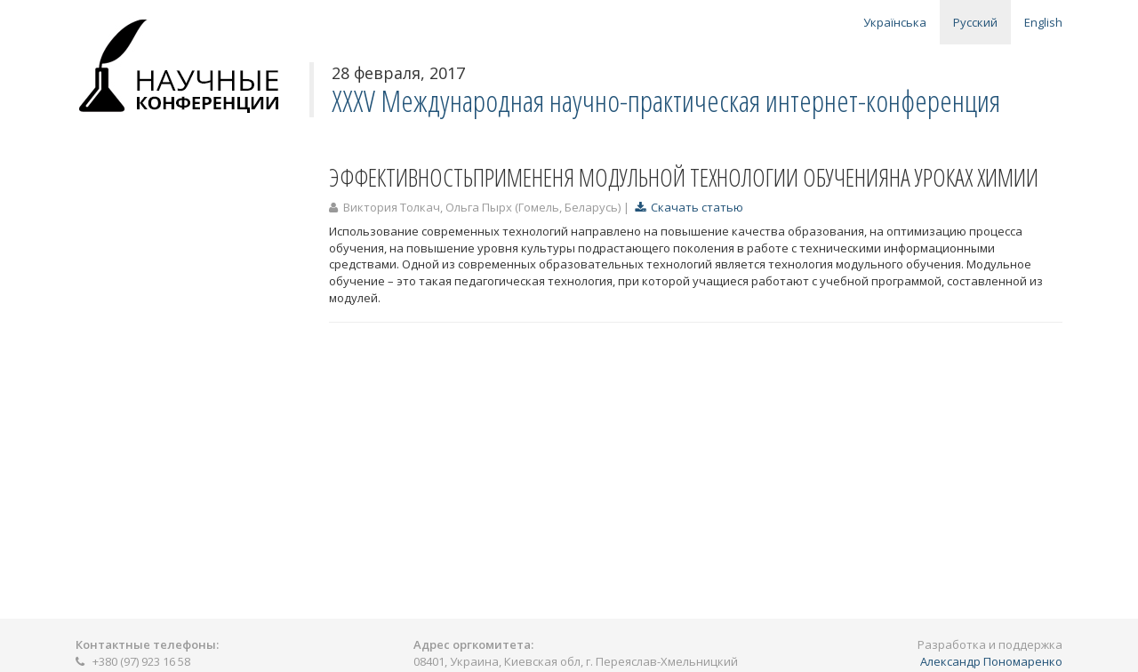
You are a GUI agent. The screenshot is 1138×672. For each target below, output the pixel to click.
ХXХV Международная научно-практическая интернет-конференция (666, 101)
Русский (975, 22)
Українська (894, 22)
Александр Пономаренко (991, 661)
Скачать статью (689, 207)
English (1043, 22)
